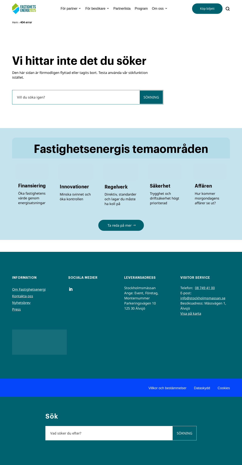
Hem (15, 22)
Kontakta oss (22, 296)
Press (16, 309)
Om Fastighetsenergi (29, 289)
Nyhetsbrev (21, 302)
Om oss (158, 8)
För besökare (95, 8)
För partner (68, 8)
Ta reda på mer (120, 225)
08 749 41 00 (205, 288)
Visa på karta (190, 313)
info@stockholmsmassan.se (202, 298)
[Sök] (75, 97)
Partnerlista (122, 8)
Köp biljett (207, 8)
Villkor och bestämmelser (167, 388)
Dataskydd (202, 388)
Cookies (224, 388)
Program (141, 8)
